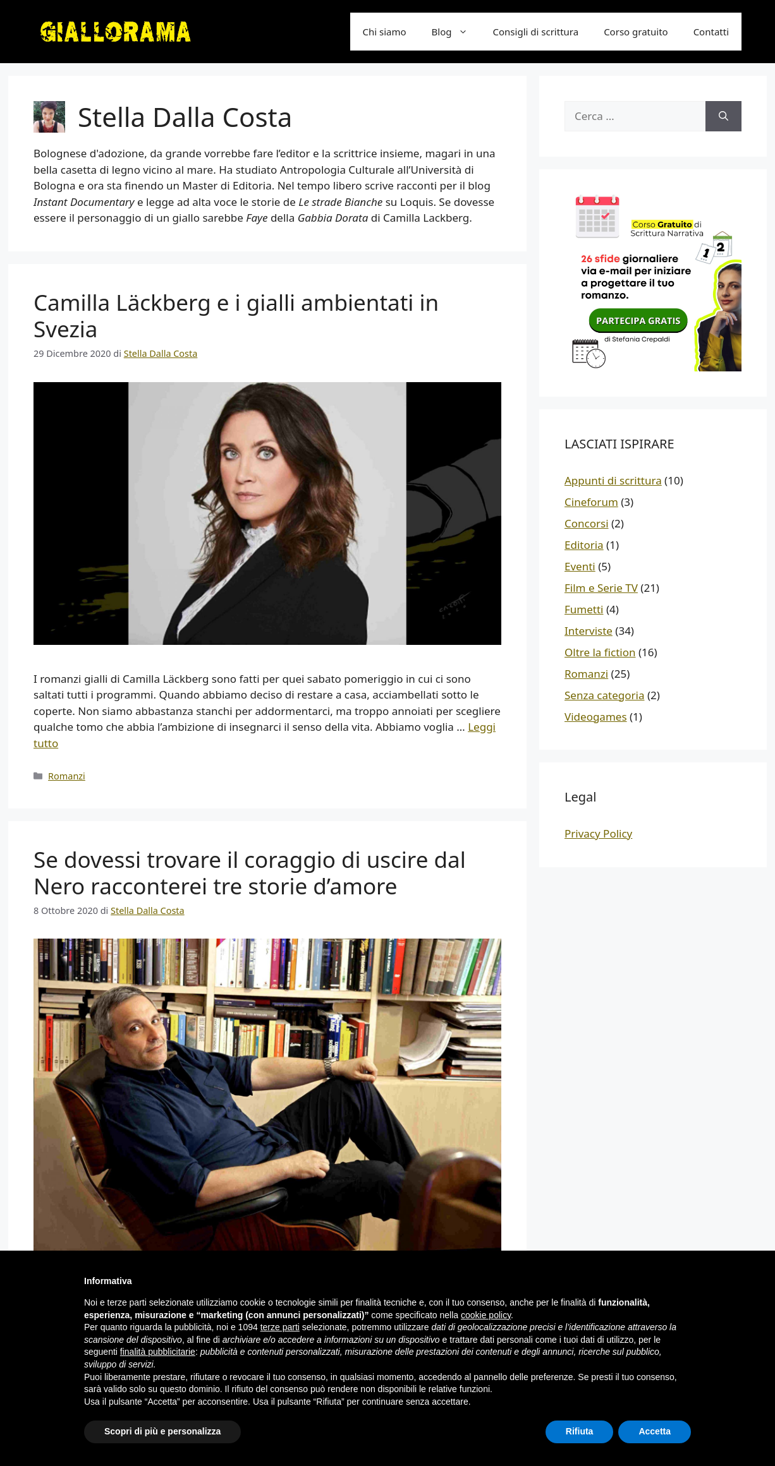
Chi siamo (384, 31)
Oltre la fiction (600, 652)
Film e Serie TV (601, 587)
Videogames (595, 716)
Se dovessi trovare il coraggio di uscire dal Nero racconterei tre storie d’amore (250, 872)
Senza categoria (604, 695)
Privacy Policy (598, 833)
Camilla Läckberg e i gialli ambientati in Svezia (236, 315)
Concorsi (586, 523)
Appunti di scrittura (613, 480)
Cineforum (591, 502)
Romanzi (66, 776)
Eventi (579, 566)
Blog (456, 32)
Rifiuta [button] (580, 1431)
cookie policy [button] (486, 1315)
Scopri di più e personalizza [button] (162, 1431)
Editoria (584, 545)
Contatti (711, 31)
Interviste (588, 630)
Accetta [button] (654, 1431)
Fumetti (583, 609)
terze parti (280, 1327)
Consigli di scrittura (536, 31)
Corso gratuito (636, 31)
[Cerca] (723, 116)
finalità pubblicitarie (157, 1352)
